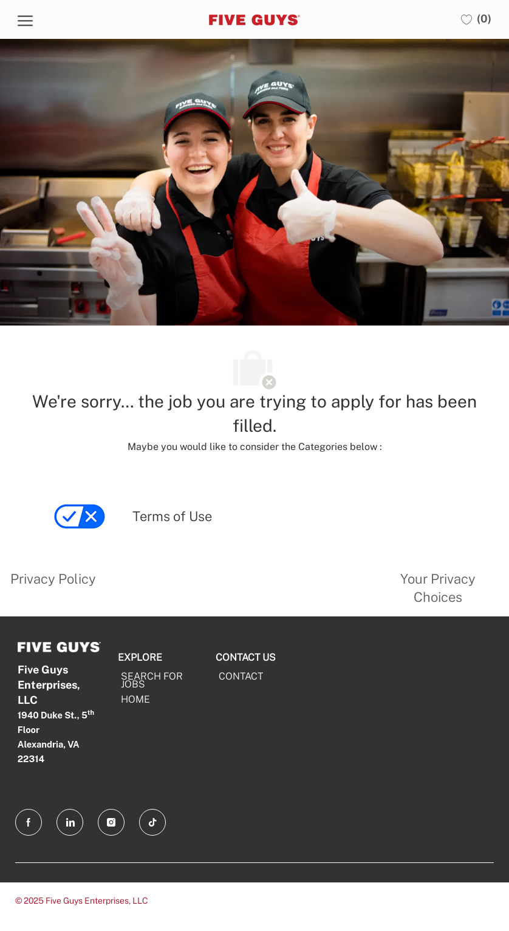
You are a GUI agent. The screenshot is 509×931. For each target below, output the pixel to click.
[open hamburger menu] (25, 19)
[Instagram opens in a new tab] (111, 822)
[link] (80, 526)
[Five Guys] (253, 19)
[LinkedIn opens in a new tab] (69, 822)
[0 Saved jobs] (476, 19)
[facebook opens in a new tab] (28, 822)
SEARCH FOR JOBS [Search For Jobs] (152, 680)
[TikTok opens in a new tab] (152, 822)
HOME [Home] (135, 699)
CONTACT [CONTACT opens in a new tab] (241, 676)
